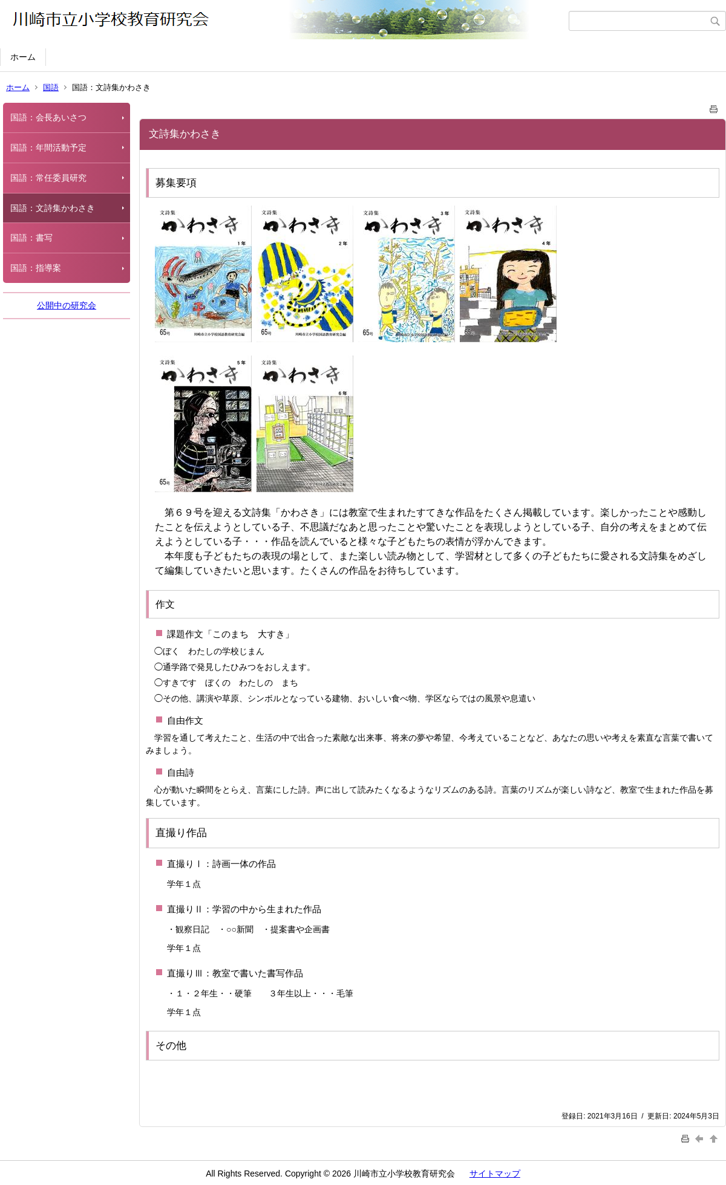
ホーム (23, 57)
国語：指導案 (35, 268)
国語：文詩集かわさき (52, 208)
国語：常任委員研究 (48, 178)
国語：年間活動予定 (48, 147)
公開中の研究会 (66, 305)
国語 (51, 87)
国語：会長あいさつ (48, 117)
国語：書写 (31, 237)
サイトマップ (494, 1173)
